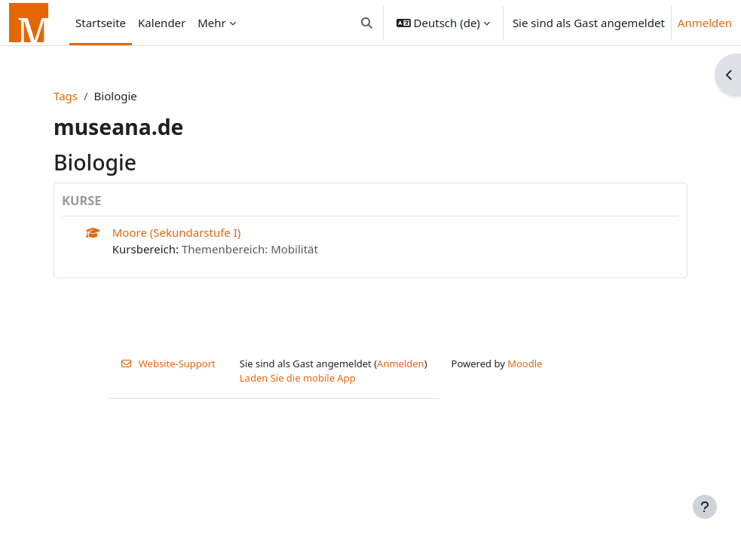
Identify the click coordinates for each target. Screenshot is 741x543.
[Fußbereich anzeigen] (705, 507)
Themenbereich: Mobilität (250, 248)
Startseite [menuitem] (100, 22)
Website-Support (168, 363)
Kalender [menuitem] (161, 22)
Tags (66, 95)
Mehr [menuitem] (211, 22)
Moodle (524, 363)
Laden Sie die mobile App (298, 378)
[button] (367, 22)
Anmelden (705, 22)
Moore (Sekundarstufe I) (176, 232)
